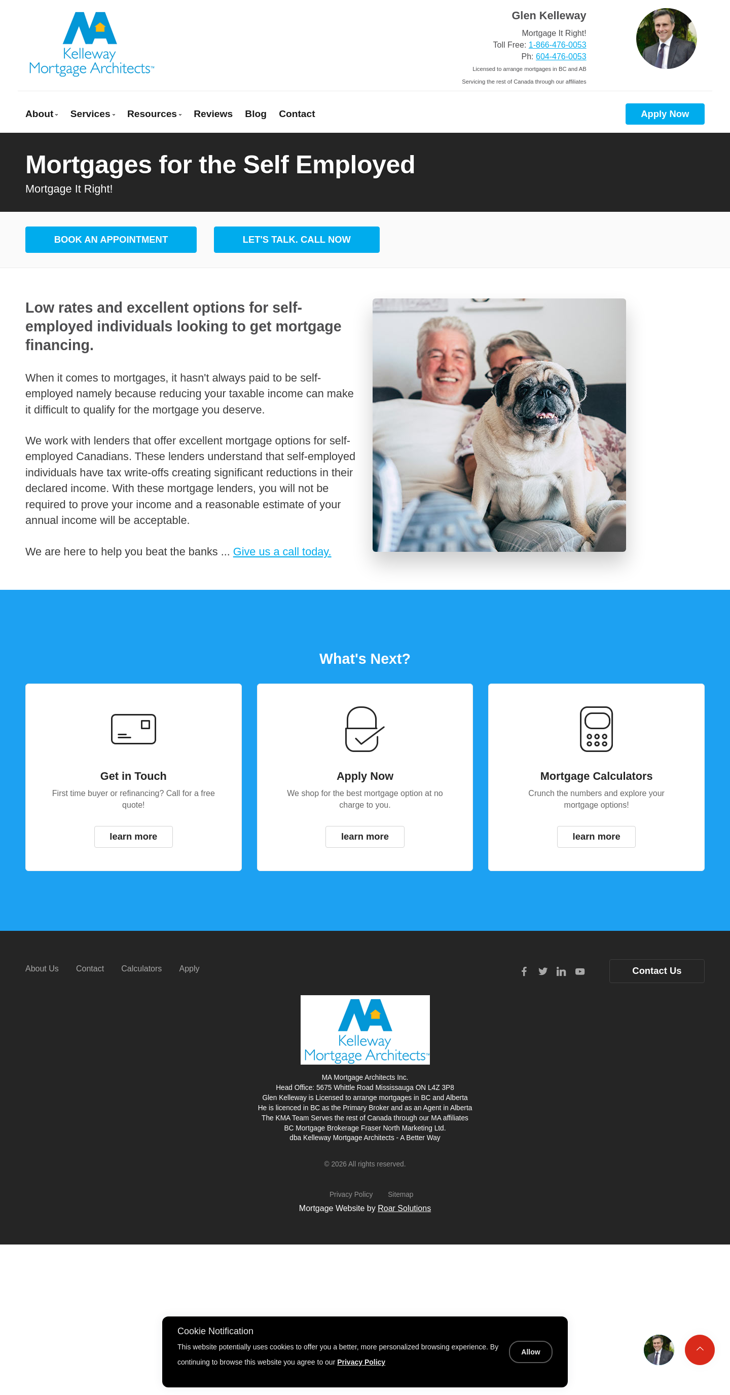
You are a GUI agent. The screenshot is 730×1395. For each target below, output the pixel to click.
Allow (530, 1352)
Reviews (213, 113)
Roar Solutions (404, 1208)
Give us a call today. (282, 551)
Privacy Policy (351, 1194)
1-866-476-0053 (558, 45)
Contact (297, 113)
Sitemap (400, 1194)
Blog (256, 113)
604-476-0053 (561, 56)
